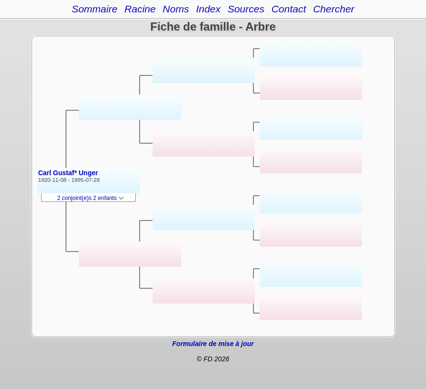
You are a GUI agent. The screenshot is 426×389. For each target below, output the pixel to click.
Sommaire (95, 8)
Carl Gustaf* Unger (68, 173)
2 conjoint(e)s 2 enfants (90, 198)
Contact (289, 8)
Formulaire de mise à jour (212, 343)
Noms (176, 8)
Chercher (333, 8)
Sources (246, 8)
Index (208, 8)
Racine (139, 8)
